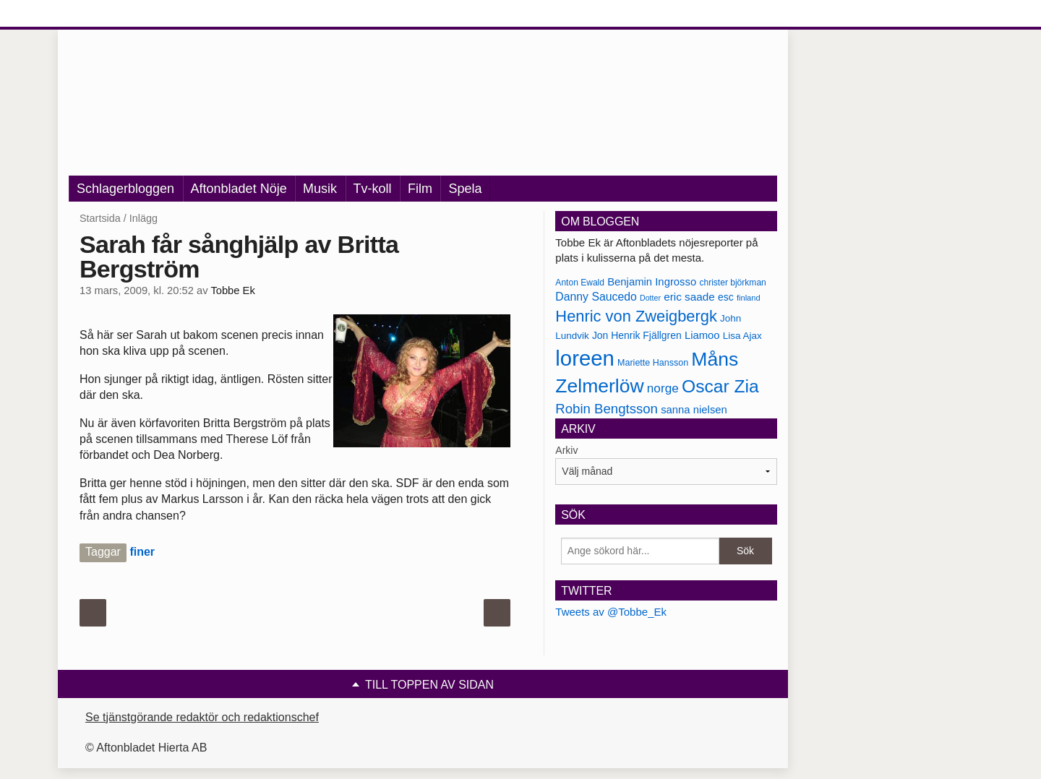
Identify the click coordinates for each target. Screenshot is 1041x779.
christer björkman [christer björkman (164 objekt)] (732, 282)
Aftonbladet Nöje (239, 188)
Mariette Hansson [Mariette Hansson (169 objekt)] (652, 363)
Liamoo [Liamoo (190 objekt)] (702, 335)
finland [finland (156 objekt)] (749, 297)
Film (420, 188)
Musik (320, 188)
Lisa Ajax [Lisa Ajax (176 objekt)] (742, 335)
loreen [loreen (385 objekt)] (584, 358)
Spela (464, 188)
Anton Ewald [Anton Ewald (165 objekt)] (579, 282)
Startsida (100, 218)
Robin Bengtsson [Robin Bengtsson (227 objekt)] (606, 408)
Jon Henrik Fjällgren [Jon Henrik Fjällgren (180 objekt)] (637, 335)
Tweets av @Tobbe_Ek (611, 612)
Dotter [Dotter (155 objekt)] (650, 297)
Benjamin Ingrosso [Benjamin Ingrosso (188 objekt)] (651, 282)
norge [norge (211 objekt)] (663, 388)
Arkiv (566, 450)
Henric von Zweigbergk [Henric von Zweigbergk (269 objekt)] (636, 316)
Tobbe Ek (232, 290)
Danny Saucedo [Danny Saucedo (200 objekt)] (595, 296)
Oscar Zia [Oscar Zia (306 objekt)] (720, 386)
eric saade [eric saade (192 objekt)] (689, 296)
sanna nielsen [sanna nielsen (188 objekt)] (694, 410)
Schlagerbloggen (125, 188)
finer (142, 552)
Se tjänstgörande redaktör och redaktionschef (202, 717)
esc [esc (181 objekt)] (726, 297)
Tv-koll (373, 188)
